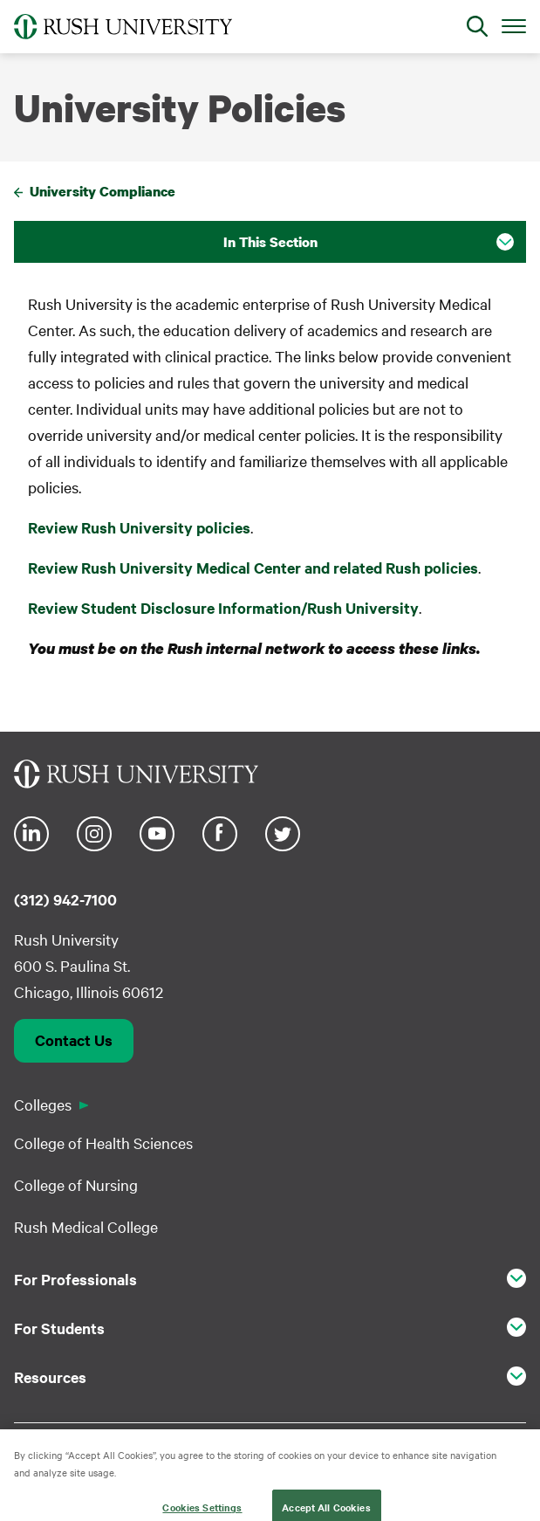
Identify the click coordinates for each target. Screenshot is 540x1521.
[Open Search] (477, 26)
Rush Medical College (86, 1226)
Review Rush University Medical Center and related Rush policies (253, 567)
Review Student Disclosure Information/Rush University (223, 607)
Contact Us (74, 1039)
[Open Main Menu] (514, 25)
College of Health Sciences (103, 1142)
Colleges (43, 1104)
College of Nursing (76, 1184)
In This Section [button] (270, 241)
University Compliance (102, 191)
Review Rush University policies (139, 527)
